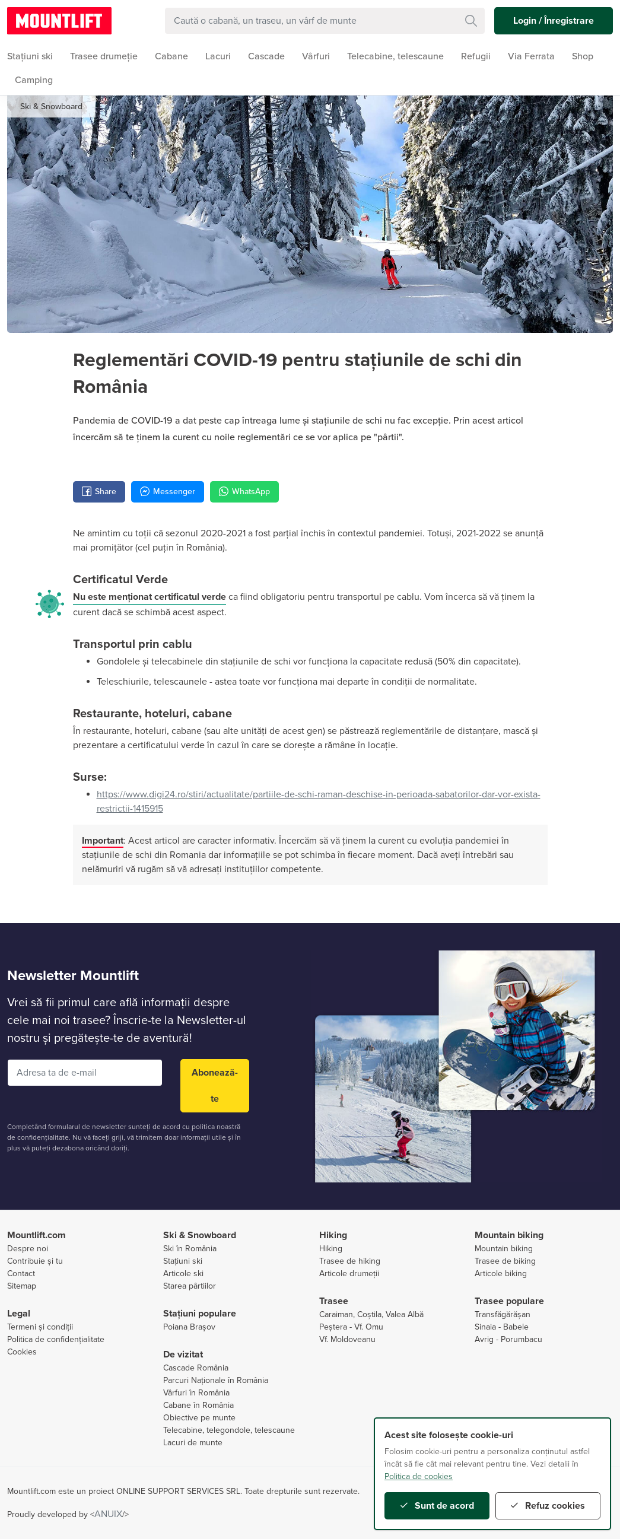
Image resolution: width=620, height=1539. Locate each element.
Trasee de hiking (349, 1261)
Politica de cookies (418, 1476)
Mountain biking (504, 1249)
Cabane (171, 56)
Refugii (476, 56)
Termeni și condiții (40, 1327)
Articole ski (183, 1273)
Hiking (330, 1249)
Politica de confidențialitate (55, 1339)
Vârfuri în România (196, 1393)
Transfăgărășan (502, 1314)
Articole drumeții (349, 1273)
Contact (21, 1273)
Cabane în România (198, 1405)
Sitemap (21, 1286)
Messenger (167, 491)
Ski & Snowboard (51, 106)
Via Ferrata (531, 56)
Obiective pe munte (199, 1418)
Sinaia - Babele (502, 1327)
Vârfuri (316, 56)
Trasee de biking (505, 1261)
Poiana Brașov (189, 1327)
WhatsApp (244, 491)
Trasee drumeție (104, 56)
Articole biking (501, 1273)
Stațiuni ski (182, 1261)
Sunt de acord (437, 1506)
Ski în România (190, 1249)
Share (99, 491)
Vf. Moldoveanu (347, 1339)
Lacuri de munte (192, 1443)
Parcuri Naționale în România (215, 1380)
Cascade (266, 56)
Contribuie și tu (35, 1261)
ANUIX (108, 1514)
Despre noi (27, 1249)
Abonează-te (215, 1086)
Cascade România (195, 1368)
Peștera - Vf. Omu (351, 1327)
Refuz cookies (548, 1506)
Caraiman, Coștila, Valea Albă (371, 1314)
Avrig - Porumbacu (508, 1339)
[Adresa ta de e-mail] (85, 1072)
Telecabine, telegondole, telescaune (229, 1430)
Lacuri (218, 56)
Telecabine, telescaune (395, 56)
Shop (582, 56)
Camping (34, 80)
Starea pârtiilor (189, 1286)
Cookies (22, 1352)
